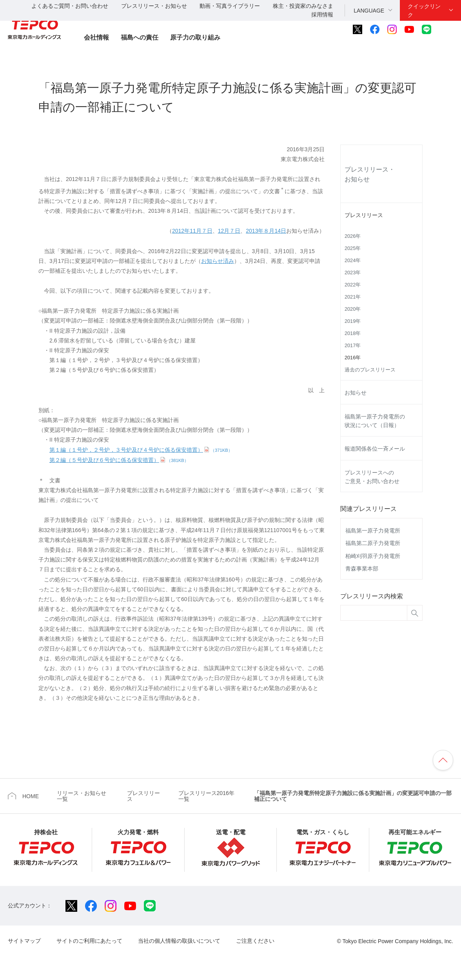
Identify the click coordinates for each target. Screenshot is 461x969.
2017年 (353, 345)
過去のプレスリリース (370, 370)
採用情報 (322, 14)
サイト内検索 (448, 29)
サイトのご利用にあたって (89, 941)
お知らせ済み (217, 261)
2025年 (353, 248)
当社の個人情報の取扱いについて (179, 941)
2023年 (353, 272)
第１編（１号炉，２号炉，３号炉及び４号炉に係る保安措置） (140, 450)
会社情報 (96, 37)
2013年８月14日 (266, 231)
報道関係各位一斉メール (375, 449)
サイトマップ (24, 941)
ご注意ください (255, 941)
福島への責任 (139, 37)
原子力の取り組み (195, 37)
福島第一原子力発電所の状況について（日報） (375, 420)
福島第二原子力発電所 (372, 543)
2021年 (353, 297)
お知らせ (356, 392)
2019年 (353, 321)
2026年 (353, 236)
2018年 (353, 333)
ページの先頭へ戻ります (443, 760)
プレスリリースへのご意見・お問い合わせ (372, 476)
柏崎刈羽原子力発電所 (372, 556)
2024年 (353, 260)
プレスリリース (364, 215)
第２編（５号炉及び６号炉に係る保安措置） (119, 460)
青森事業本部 (361, 568)
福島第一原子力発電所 (372, 530)
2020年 (353, 309)
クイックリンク (424, 10)
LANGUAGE (369, 10)
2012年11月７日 (192, 231)
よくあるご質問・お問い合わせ (69, 6)
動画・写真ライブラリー (230, 6)
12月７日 (229, 231)
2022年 (353, 285)
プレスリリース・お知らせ (154, 6)
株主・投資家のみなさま (303, 6)
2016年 (353, 357)
